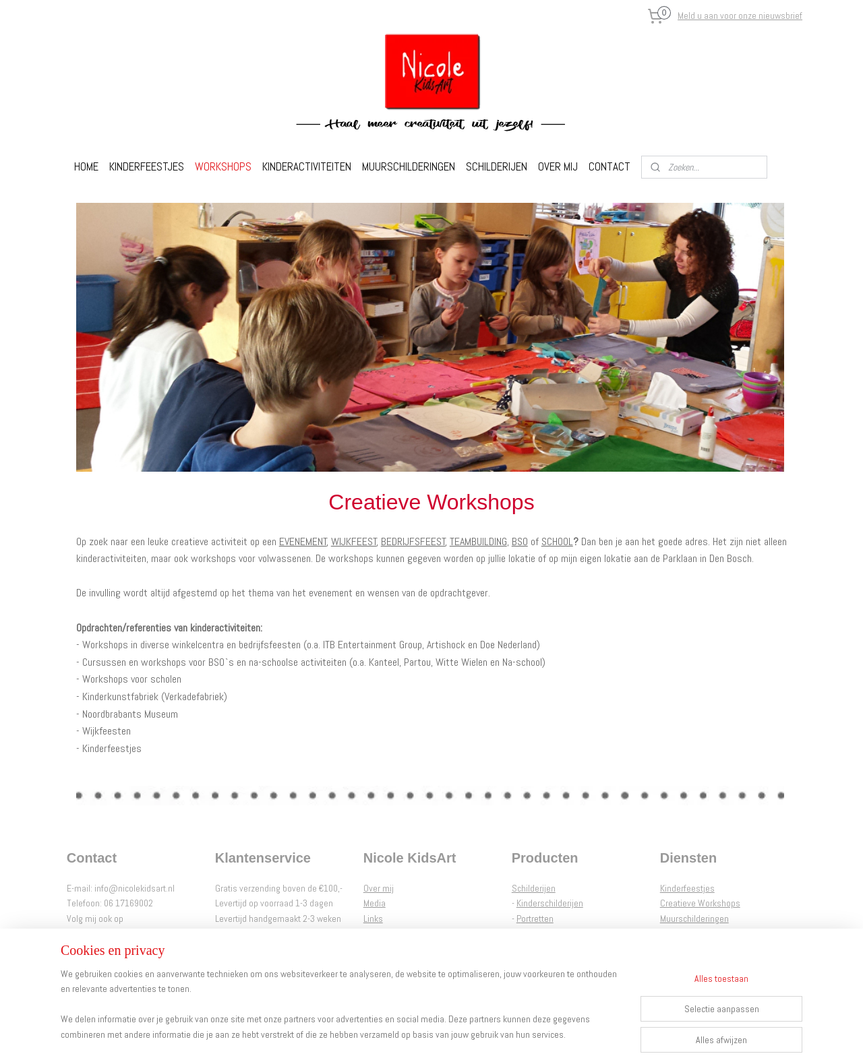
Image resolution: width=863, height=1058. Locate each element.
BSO (520, 541)
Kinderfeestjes (687, 888)
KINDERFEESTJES (146, 166)
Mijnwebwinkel (560, 1033)
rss (416, 1033)
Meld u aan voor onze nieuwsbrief (740, 15)
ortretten (537, 918)
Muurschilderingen (694, 918)
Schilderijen (534, 888)
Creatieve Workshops (700, 903)
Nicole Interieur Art (694, 933)
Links (373, 918)
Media (374, 903)
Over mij (378, 888)
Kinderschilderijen (549, 903)
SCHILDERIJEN (496, 166)
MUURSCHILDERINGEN (408, 166)
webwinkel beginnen (459, 1033)
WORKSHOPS (223, 166)
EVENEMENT (303, 541)
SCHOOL (557, 541)
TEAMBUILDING (478, 541)
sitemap (393, 1033)
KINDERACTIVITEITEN (306, 166)
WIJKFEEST (354, 541)
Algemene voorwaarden (407, 933)
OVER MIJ (558, 166)
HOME (86, 166)
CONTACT (609, 166)
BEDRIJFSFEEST (413, 541)
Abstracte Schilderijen (557, 933)
